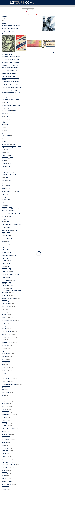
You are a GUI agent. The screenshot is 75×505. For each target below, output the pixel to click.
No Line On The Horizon (6, 214)
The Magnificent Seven (6, 467)
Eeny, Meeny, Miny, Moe (6, 401)
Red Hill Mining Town (5, 258)
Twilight (3, 279)
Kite (2, 177)
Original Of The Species (6, 218)
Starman (3, 458)
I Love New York (4, 417)
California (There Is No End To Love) (8, 337)
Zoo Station (4, 166)
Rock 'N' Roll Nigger (5, 365)
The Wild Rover (4, 277)
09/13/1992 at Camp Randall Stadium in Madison (10, 67)
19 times (6, 102)
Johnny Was (4, 323)
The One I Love (4, 470)
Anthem (3, 312)
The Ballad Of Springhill (6, 271)
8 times (12, 125)
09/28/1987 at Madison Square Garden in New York (11, 60)
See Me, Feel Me (5, 454)
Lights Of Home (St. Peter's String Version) (9, 208)
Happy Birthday (4, 243)
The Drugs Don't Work (5, 465)
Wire (2, 286)
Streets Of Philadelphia (6, 459)
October (3, 160)
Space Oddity (4, 375)
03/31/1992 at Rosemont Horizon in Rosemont (10, 65)
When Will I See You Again (6, 481)
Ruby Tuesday (4, 370)
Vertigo (3, 121)
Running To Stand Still (5, 125)
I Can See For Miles (5, 412)
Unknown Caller (4, 282)
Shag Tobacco (4, 456)
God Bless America (5, 347)
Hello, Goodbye (4, 409)
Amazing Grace (4, 300)
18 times (19, 105)
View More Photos (52, 52)
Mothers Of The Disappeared (7, 255)
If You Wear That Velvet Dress (7, 174)
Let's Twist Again (5, 433)
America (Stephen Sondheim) (7, 301)
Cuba (3, 318)
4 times (6, 149)
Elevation (3, 114)
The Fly (3, 127)
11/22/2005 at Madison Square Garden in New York (10, 81)
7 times (6, 128)
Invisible (3, 249)
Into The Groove (4, 425)
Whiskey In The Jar (5, 285)
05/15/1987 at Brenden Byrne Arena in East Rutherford (11, 59)
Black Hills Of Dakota (5, 336)
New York (3, 185)
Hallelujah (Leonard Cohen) (6, 322)
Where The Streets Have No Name (8, 99)
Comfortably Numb (5, 400)
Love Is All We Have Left (6, 211)
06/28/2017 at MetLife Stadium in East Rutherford (10, 90)
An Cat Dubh (4, 236)
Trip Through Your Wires (6, 147)
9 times (13, 122)
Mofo (3, 183)
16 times (9, 108)
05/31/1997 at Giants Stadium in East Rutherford (10, 70)
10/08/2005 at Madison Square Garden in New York (11, 79)
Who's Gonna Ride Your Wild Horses (8, 191)
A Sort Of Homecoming (6, 235)
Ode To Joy (4, 359)
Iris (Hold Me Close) (5, 175)
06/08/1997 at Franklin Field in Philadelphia (9, 73)
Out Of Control (4, 186)
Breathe (3, 199)
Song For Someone (5, 261)
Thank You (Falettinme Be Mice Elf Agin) (8, 464)
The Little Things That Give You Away (8, 274)
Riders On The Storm (5, 450)
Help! (3, 205)
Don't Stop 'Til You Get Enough (7, 342)
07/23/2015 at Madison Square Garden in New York (10, 89)
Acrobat (3, 194)
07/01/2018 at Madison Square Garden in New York (10, 93)
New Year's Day (4, 119)
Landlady (3, 431)
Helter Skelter (4, 244)
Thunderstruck (4, 472)
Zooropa (3, 232)
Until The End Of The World (6, 110)
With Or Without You (5, 100)
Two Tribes (4, 475)
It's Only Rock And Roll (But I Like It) (8, 428)
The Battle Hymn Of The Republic (7, 378)
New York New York (5, 326)
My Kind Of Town (5, 356)
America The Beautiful (5, 392)
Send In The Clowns (5, 329)
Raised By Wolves (5, 257)
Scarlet (3, 221)
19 (2, 387)
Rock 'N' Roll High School (6, 451)
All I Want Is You (4, 168)
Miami (3, 182)
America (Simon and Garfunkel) (7, 390)
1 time (12, 233)
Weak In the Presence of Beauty (7, 479)
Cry (2, 339)
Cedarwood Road (5, 169)
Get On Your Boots (5, 150)
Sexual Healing (4, 372)
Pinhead (3, 445)
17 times (12, 107)
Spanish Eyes (4, 263)
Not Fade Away (4, 442)
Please (3, 189)
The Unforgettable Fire (6, 135)
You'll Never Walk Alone (6, 386)
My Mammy (4, 325)
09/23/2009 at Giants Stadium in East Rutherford (10, 84)
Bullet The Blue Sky (5, 107)
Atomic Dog (4, 314)
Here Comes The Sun (5, 411)
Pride (3, 97)
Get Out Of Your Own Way (6, 204)
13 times (10, 113)
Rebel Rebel (4, 328)
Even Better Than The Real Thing (7, 118)
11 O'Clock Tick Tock (5, 233)
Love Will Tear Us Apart (6, 436)
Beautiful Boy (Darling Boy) (6, 334)
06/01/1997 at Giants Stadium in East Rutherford (10, 71)
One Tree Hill (4, 216)
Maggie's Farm (4, 252)
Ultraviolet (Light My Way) (6, 132)
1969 (3, 389)
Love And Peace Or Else (6, 210)
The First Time (4, 272)
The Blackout (4, 225)
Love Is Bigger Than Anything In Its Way (9, 213)
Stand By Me (4, 264)
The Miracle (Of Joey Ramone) (7, 275)
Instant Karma (4, 246)
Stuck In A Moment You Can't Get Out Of (9, 146)
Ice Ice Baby (4, 420)
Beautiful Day (4, 113)
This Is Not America (5, 381)
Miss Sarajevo (4, 141)
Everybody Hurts (5, 403)
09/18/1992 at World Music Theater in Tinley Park (10, 68)
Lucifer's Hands (4, 250)
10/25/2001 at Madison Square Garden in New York (10, 78)
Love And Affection (5, 303)
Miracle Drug (4, 254)
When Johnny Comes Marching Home (8, 298)
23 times (7, 97)
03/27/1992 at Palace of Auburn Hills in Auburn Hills (10, 64)
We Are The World (5, 478)
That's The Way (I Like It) (6, 376)
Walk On (3, 133)
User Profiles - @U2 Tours (28, 14)
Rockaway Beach (5, 368)
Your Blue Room (4, 288)
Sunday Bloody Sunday (6, 462)
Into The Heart (4, 247)
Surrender (3, 266)
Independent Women (5, 423)
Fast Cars (3, 241)
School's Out (4, 453)
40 (2, 128)
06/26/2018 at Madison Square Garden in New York (11, 92)
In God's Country (4, 155)
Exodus (3, 343)
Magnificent (4, 180)
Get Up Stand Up (5, 345)
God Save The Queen (5, 406)
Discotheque (4, 171)
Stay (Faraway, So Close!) (6, 144)
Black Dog (3, 315)
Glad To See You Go (5, 404)
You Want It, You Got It (6, 487)
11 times (8, 114)
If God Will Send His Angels (6, 172)
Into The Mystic (4, 426)
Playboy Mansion (5, 304)
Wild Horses (4, 483)
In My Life (3, 348)
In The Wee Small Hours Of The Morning (9, 350)
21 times (17, 99)
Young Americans (5, 489)
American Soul (4, 197)
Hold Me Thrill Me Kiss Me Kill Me (7, 139)
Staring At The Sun (5, 143)
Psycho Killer (4, 362)
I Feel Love (4, 415)
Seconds (3, 222)
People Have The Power (6, 361)
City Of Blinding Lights (5, 122)
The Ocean (4, 227)
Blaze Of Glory (4, 393)
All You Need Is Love (5, 311)
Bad (2, 116)
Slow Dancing (4, 260)
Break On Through (5, 317)
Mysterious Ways (5, 111)
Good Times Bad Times (6, 408)
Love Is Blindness (5, 157)
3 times (11, 168)
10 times (6, 116)
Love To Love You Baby (6, 293)
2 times (12, 193)
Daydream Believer (5, 202)
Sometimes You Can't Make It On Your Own (9, 224)
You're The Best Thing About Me (7, 230)
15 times (11, 111)
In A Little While (4, 207)
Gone (3, 138)
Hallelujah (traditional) (5, 292)
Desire (3, 124)
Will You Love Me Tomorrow (6, 484)
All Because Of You (5, 196)
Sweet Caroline (4, 268)
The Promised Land (5, 379)
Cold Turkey (4, 398)
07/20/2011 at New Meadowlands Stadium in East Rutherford (12, 87)
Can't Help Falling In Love (6, 200)
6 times (13, 135)
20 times (12, 100)
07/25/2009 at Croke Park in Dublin (8, 31)
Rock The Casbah (5, 367)
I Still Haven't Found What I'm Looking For (9, 105)
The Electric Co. (4, 163)
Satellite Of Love (5, 161)
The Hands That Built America (7, 331)
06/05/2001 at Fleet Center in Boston (8, 76)
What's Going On (5, 283)
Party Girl (3, 188)
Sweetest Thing (4, 269)
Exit (2, 149)
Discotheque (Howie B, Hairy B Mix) (8, 320)
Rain (2, 364)
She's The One (4, 373)
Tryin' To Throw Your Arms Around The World (9, 164)
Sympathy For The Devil (6, 306)
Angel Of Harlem (4, 136)
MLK (3, 130)
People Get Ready (5, 219)
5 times (11, 136)
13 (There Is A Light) (5, 193)
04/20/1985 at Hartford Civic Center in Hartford (10, 26)
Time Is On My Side (5, 473)
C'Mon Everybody (5, 238)
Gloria (3, 152)
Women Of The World (5, 486)
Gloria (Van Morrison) (5, 295)
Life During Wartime (5, 353)
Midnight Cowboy (5, 354)
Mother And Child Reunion (6, 439)
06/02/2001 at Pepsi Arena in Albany (8, 29)
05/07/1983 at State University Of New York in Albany (11, 25)
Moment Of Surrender (5, 158)
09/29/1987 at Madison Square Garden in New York (11, 62)
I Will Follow (4, 108)
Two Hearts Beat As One (6, 280)
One (2, 102)
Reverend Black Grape (5, 448)
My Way (3, 358)
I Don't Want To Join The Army (7, 414)
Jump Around (4, 429)
